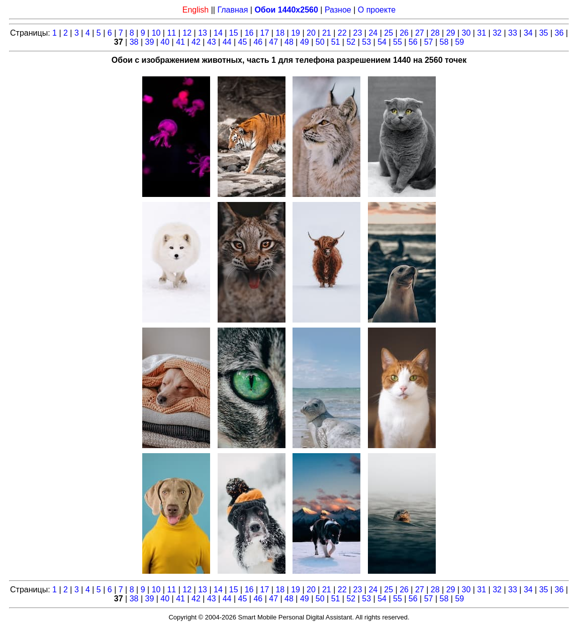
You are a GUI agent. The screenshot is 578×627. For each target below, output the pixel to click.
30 (466, 33)
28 (435, 33)
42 (196, 42)
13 (202, 33)
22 (342, 33)
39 (149, 42)
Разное (338, 10)
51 (335, 42)
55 (397, 42)
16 (249, 33)
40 (164, 42)
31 (481, 33)
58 (444, 42)
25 (388, 33)
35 (543, 33)
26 (404, 33)
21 (326, 33)
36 (559, 33)
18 (279, 33)
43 (211, 42)
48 (289, 42)
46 (257, 42)
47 (273, 42)
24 (372, 33)
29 (450, 33)
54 (382, 42)
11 (171, 33)
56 (413, 42)
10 (156, 33)
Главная (232, 10)
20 (311, 33)
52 (350, 42)
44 (227, 42)
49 (304, 42)
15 (233, 33)
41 (180, 42)
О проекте (377, 10)
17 (264, 33)
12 (186, 33)
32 (497, 33)
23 (357, 33)
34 (528, 33)
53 (366, 42)
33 (512, 33)
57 (428, 42)
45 (242, 42)
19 (295, 33)
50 (320, 42)
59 (459, 42)
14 (218, 33)
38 (134, 42)
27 (419, 33)
